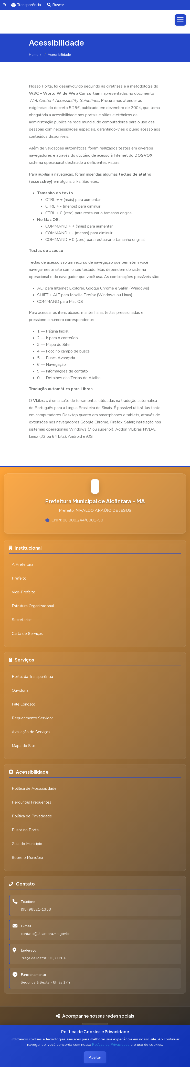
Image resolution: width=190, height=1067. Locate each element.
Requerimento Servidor (32, 718)
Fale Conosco (23, 704)
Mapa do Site (23, 745)
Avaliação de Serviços (31, 731)
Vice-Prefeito (23, 592)
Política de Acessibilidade (34, 788)
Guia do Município (27, 843)
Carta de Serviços (27, 633)
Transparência (26, 4)
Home (33, 54)
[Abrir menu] (180, 20)
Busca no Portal (26, 830)
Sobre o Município (27, 857)
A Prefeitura (22, 564)
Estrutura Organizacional (33, 606)
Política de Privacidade (111, 1044)
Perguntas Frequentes (31, 802)
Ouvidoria (20, 690)
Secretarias (21, 619)
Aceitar (95, 1057)
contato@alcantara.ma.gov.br (45, 933)
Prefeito (19, 578)
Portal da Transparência (32, 676)
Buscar (55, 4)
